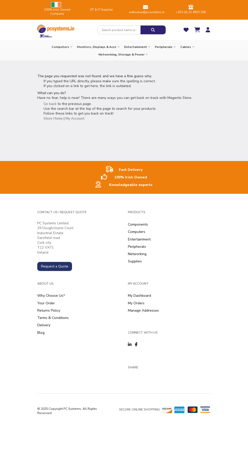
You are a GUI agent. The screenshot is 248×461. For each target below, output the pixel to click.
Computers (136, 231)
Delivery (43, 325)
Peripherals (137, 246)
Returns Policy (48, 310)
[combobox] (119, 29)
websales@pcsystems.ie (146, 12)
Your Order (46, 303)
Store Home (53, 118)
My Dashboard (139, 295)
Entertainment (139, 239)
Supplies (135, 261)
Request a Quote (54, 266)
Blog (41, 332)
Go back (50, 103)
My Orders (136, 303)
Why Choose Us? (51, 295)
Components (138, 224)
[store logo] (55, 27)
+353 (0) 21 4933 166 (191, 12)
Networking (137, 254)
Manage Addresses (143, 310)
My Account (74, 118)
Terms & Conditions (53, 317)
